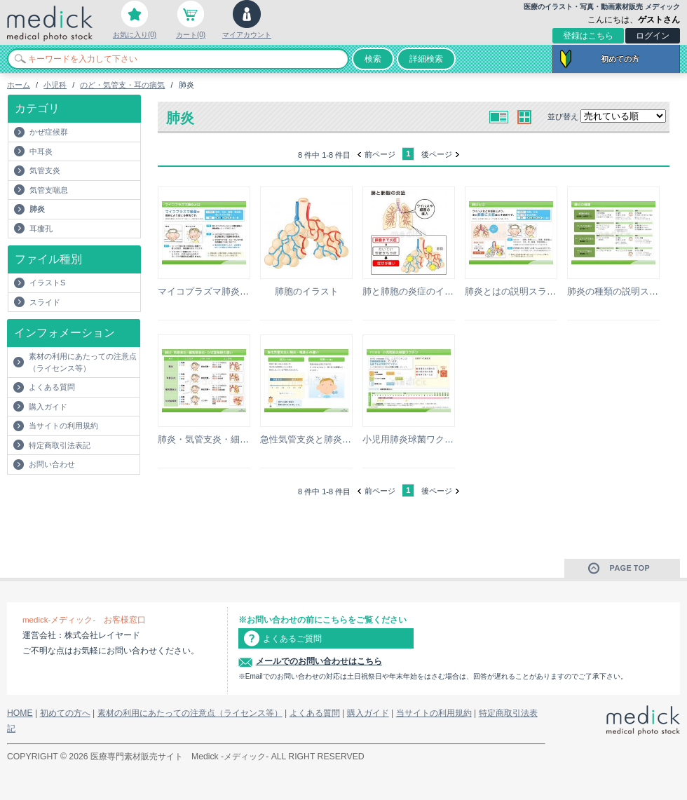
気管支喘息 (48, 190)
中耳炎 (41, 151)
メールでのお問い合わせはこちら (319, 661)
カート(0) (190, 35)
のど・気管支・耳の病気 (122, 85)
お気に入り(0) (134, 35)
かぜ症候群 (48, 132)
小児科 (55, 85)
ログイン (652, 36)
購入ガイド (48, 406)
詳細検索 (426, 59)
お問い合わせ (52, 464)
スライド (44, 302)
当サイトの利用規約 (63, 425)
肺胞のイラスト (307, 291)
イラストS (47, 282)
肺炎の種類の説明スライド (621, 291)
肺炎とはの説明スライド (515, 291)
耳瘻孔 (41, 228)
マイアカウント (246, 35)
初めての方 (620, 59)
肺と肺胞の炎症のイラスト (417, 291)
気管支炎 (44, 170)
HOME (20, 713)
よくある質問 (52, 387)
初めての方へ (65, 713)
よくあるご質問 (292, 639)
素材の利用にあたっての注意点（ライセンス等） (83, 362)
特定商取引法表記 (59, 445)
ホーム (18, 85)
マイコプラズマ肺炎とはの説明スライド (240, 291)
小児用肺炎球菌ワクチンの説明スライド (444, 439)
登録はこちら (588, 36)
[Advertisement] (89, 503)
